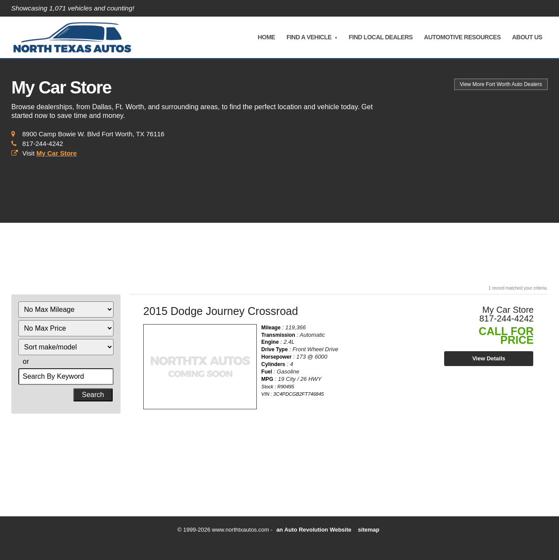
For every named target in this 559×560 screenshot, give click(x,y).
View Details (488, 358)
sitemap (369, 529)
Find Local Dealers (380, 37)
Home (266, 37)
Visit (49, 153)
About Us (527, 37)
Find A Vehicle (308, 37)
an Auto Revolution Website (314, 529)
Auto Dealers (501, 84)
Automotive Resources (462, 37)
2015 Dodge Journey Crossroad (220, 311)
